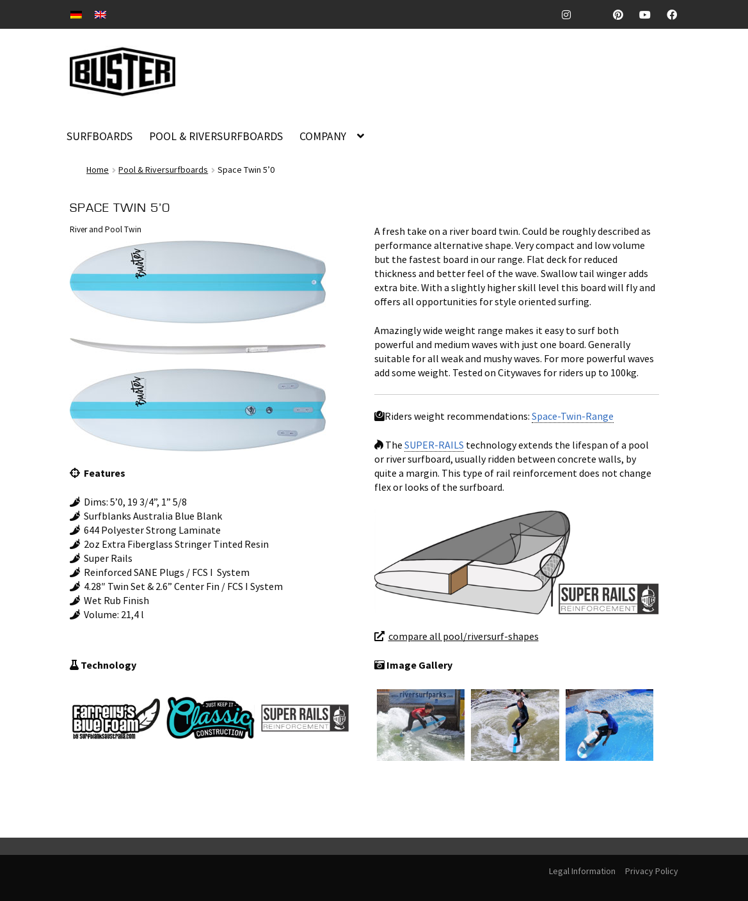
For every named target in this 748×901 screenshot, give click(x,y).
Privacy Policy (651, 871)
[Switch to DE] (76, 13)
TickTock (597, 14)
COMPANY (322, 136)
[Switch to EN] (100, 13)
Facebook (676, 14)
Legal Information (582, 871)
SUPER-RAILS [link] (434, 444)
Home (97, 169)
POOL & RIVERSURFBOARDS (216, 136)
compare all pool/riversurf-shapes (463, 636)
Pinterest (623, 14)
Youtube (650, 14)
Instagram (571, 14)
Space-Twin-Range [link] (573, 416)
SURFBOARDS (99, 136)
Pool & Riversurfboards (163, 169)
